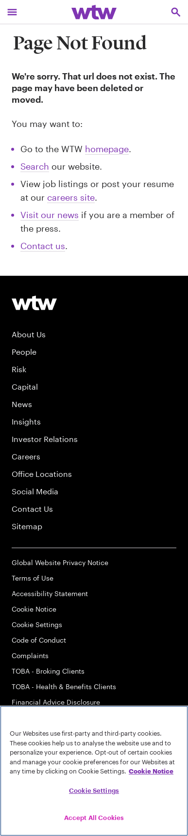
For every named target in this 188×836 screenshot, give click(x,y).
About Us (29, 334)
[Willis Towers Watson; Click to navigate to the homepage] (94, 11)
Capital (25, 386)
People (24, 351)
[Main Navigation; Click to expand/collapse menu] (12, 12)
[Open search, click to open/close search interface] (176, 12)
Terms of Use (32, 578)
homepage (107, 148)
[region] (94, 771)
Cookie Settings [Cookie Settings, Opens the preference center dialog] (94, 790)
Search (34, 166)
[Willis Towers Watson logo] (34, 302)
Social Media (35, 491)
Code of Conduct (39, 640)
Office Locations (42, 473)
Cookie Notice (34, 609)
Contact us (42, 245)
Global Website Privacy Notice (60, 562)
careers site (71, 197)
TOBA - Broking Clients (48, 671)
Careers (26, 456)
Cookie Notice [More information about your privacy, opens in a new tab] (151, 771)
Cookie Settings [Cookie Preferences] (37, 624)
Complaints (30, 655)
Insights (26, 421)
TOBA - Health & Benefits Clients (64, 686)
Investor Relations (45, 438)
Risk (19, 369)
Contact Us (32, 508)
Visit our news (49, 214)
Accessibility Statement (50, 593)
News (22, 404)
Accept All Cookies (94, 817)
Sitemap (27, 526)
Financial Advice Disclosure (56, 702)
